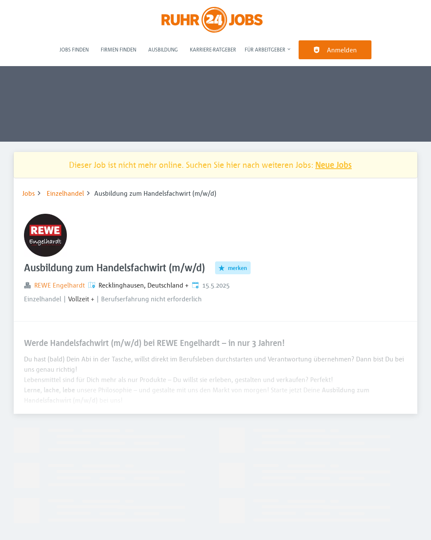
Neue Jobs (333, 164)
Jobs (28, 193)
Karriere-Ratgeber (213, 49)
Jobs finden (74, 49)
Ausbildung (163, 49)
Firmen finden (118, 49)
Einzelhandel (65, 193)
